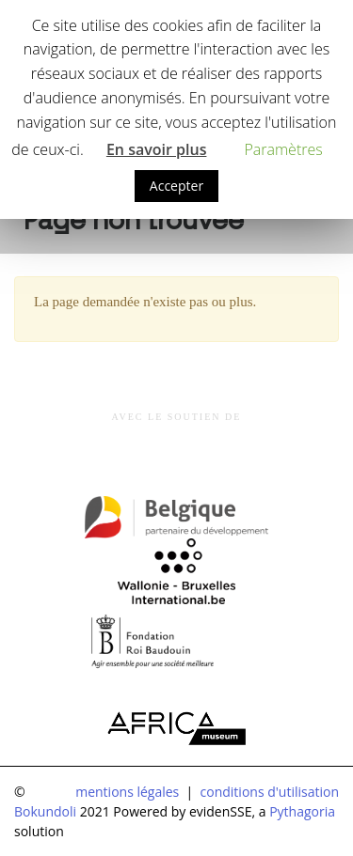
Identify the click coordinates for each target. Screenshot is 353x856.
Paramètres (283, 149)
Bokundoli (45, 811)
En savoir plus (156, 149)
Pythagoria (302, 811)
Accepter (176, 186)
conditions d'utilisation (270, 792)
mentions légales (127, 792)
